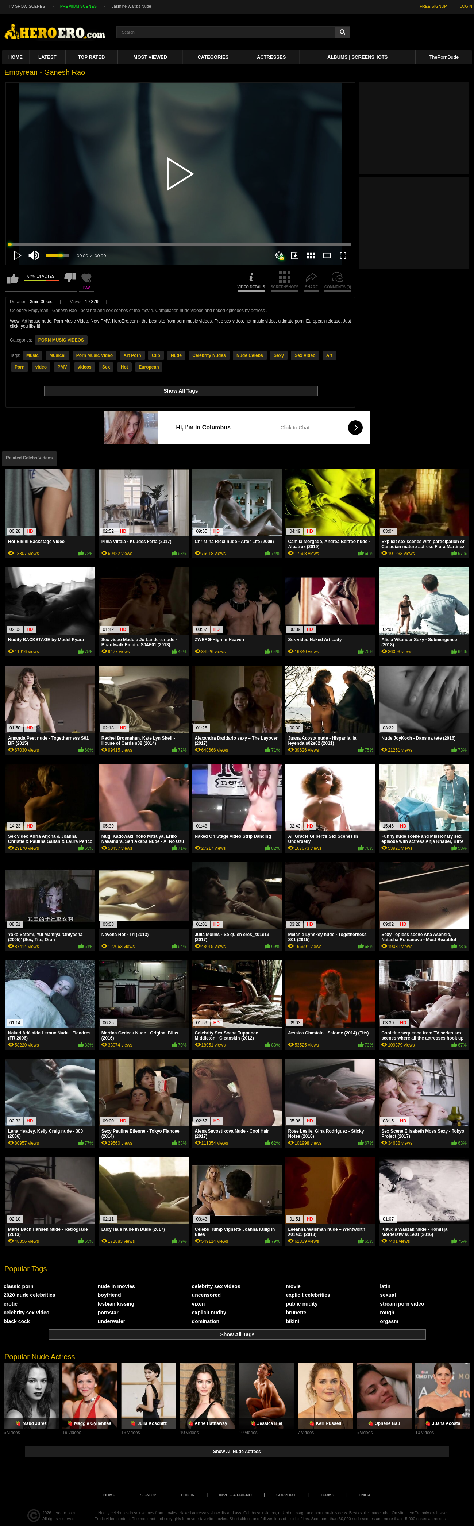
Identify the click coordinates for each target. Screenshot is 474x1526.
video (41, 367)
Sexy (279, 355)
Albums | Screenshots (357, 57)
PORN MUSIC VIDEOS (61, 340)
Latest (47, 57)
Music (32, 355)
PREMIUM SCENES (78, 6)
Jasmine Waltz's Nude (131, 6)
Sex (106, 367)
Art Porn (132, 355)
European (149, 367)
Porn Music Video (94, 355)
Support (286, 1495)
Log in (187, 1495)
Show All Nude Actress (237, 1451)
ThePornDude (444, 57)
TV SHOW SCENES (27, 6)
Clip (156, 355)
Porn (19, 367)
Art (329, 355)
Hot (124, 367)
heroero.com (64, 1513)
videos (85, 367)
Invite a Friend (235, 1495)
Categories (212, 57)
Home (15, 57)
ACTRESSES (271, 57)
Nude (176, 355)
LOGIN (466, 6)
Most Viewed (150, 57)
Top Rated (91, 57)
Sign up (148, 1495)
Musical (57, 355)
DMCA (365, 1495)
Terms (327, 1495)
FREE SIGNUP (433, 6)
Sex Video (304, 355)
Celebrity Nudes (209, 355)
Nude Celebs (249, 355)
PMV (62, 367)
